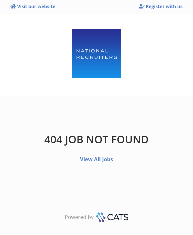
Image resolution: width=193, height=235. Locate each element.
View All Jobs (96, 159)
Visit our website (32, 6)
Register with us (161, 6)
